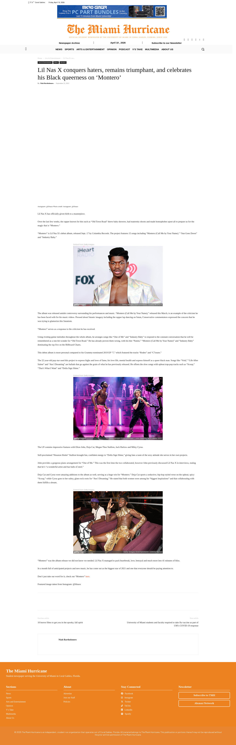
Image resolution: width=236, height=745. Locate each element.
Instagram (127, 698)
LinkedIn (126, 710)
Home (40, 58)
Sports (8, 698)
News (8, 693)
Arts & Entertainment (53, 58)
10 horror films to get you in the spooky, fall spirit (60, 622)
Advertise (68, 693)
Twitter (126, 702)
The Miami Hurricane (26, 671)
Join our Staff (69, 698)
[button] (203, 49)
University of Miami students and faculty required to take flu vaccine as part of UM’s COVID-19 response (162, 624)
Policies (67, 702)
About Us (10, 718)
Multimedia (11, 714)
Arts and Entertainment (16, 702)
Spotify (126, 714)
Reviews (63, 62)
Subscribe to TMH (204, 695)
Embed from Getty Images (83, 245)
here (87, 576)
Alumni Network (204, 703)
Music (56, 62)
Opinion (9, 706)
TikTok (126, 706)
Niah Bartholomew (47, 83)
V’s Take (10, 710)
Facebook (127, 693)
